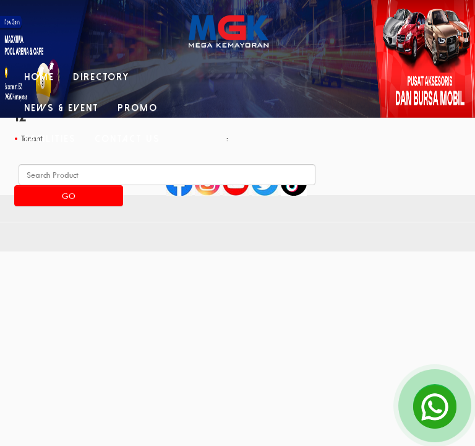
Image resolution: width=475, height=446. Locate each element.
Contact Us (127, 139)
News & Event (61, 108)
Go (68, 196)
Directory (101, 77)
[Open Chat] (434, 405)
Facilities (50, 139)
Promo (138, 108)
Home (39, 77)
